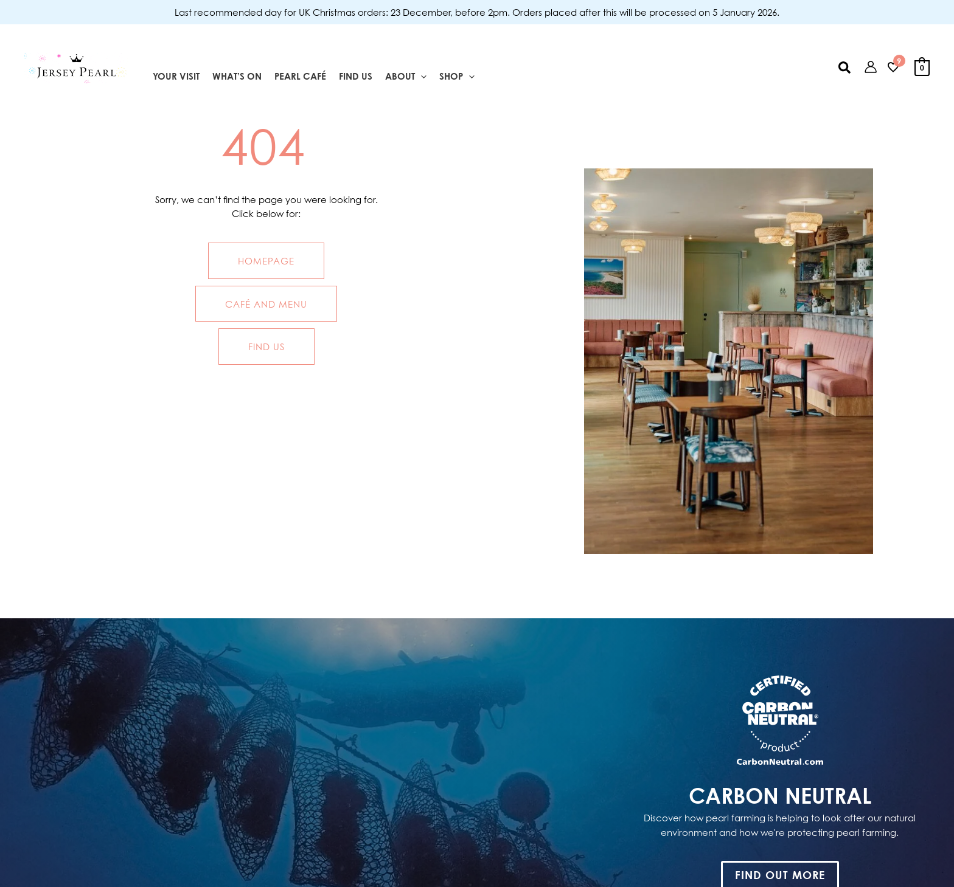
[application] (421, 76)
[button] (845, 67)
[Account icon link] (870, 67)
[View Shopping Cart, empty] (922, 66)
